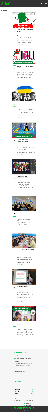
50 (32, 344)
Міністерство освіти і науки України (22, 357)
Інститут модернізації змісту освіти (22, 364)
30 (18, 344)
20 (15, 344)
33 (25, 344)
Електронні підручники (19, 370)
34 (27, 344)
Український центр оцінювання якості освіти (23, 362)
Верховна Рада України (19, 355)
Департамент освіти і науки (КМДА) (22, 358)
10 (13, 344)
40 (30, 344)
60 (34, 344)
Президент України (18, 353)
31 (20, 344)
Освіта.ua (16, 360)
